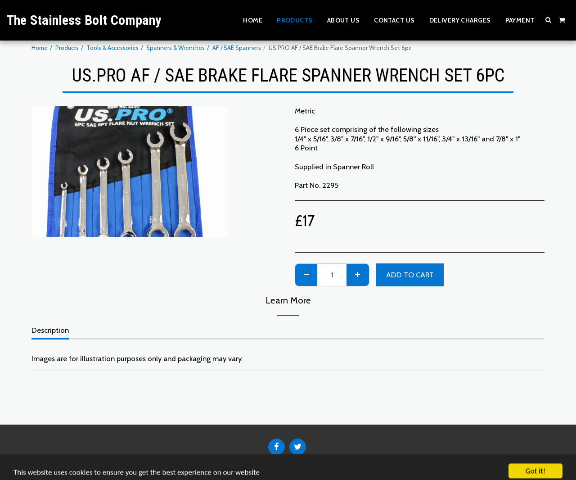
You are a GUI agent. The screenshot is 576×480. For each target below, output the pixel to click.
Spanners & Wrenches (175, 47)
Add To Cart (410, 274)
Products (67, 47)
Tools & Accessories (112, 47)
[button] (548, 20)
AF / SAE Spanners (236, 47)
